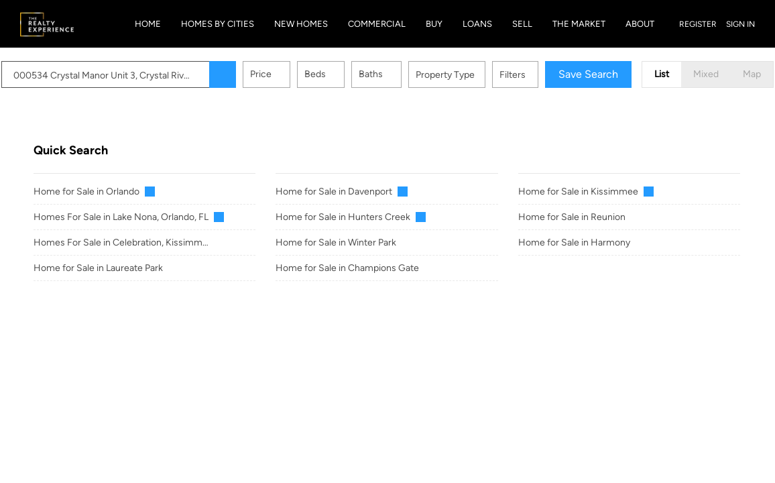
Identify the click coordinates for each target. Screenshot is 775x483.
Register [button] (698, 24)
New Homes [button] (301, 24)
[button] (254, 74)
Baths (403, 74)
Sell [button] (522, 24)
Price (293, 74)
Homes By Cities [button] (217, 24)
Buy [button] (434, 24)
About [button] (639, 24)
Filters (545, 74)
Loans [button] (477, 24)
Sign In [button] (740, 24)
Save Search (620, 74)
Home (148, 24)
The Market (578, 24)
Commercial (377, 24)
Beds (347, 74)
